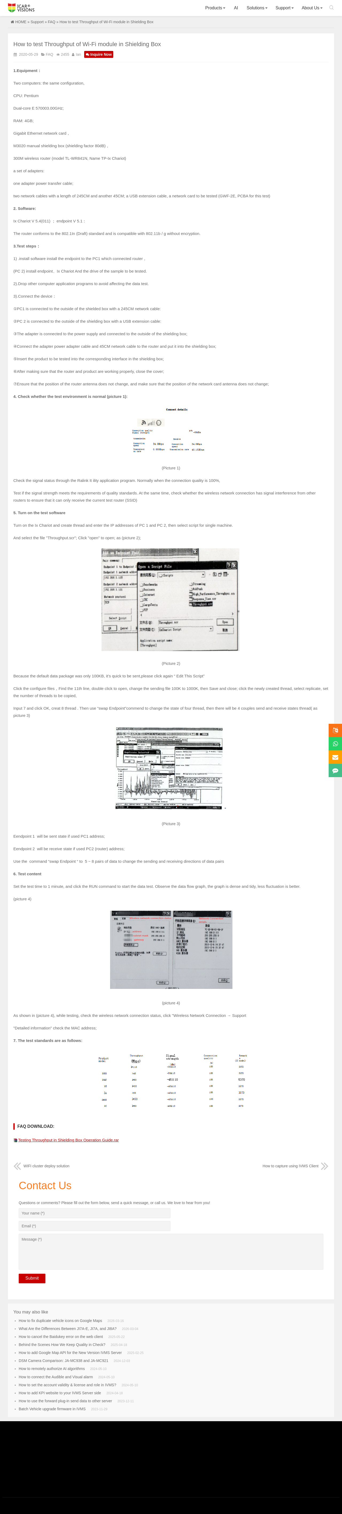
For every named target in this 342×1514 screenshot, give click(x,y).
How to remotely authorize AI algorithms (52, 1369)
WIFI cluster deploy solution (41, 1166)
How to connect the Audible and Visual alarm (56, 1377)
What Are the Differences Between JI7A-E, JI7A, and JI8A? (67, 1329)
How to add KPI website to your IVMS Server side (60, 1393)
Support (282, 8)
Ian (78, 54)
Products (213, 8)
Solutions (255, 8)
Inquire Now (99, 54)
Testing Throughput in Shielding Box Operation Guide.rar (68, 1140)
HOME (20, 22)
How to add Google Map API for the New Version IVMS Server (70, 1353)
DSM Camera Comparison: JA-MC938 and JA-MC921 (63, 1361)
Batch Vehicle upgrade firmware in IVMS (52, 1409)
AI (236, 8)
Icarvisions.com (21, 8)
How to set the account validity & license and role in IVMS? (67, 1385)
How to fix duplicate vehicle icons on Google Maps (60, 1321)
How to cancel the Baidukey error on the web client (61, 1337)
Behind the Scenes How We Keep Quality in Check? (62, 1345)
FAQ (51, 22)
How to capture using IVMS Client (296, 1166)
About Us (310, 8)
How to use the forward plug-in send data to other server (65, 1401)
